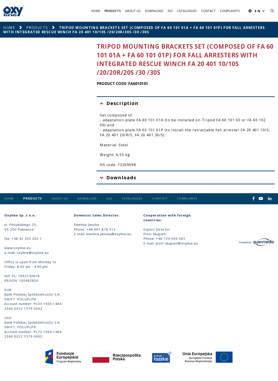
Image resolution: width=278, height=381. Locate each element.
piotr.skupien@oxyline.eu (177, 243)
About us (133, 11)
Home (95, 11)
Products (112, 11)
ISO (170, 11)
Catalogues (187, 11)
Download (154, 11)
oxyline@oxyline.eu (33, 252)
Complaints (230, 11)
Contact (208, 11)
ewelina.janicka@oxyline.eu (108, 234)
